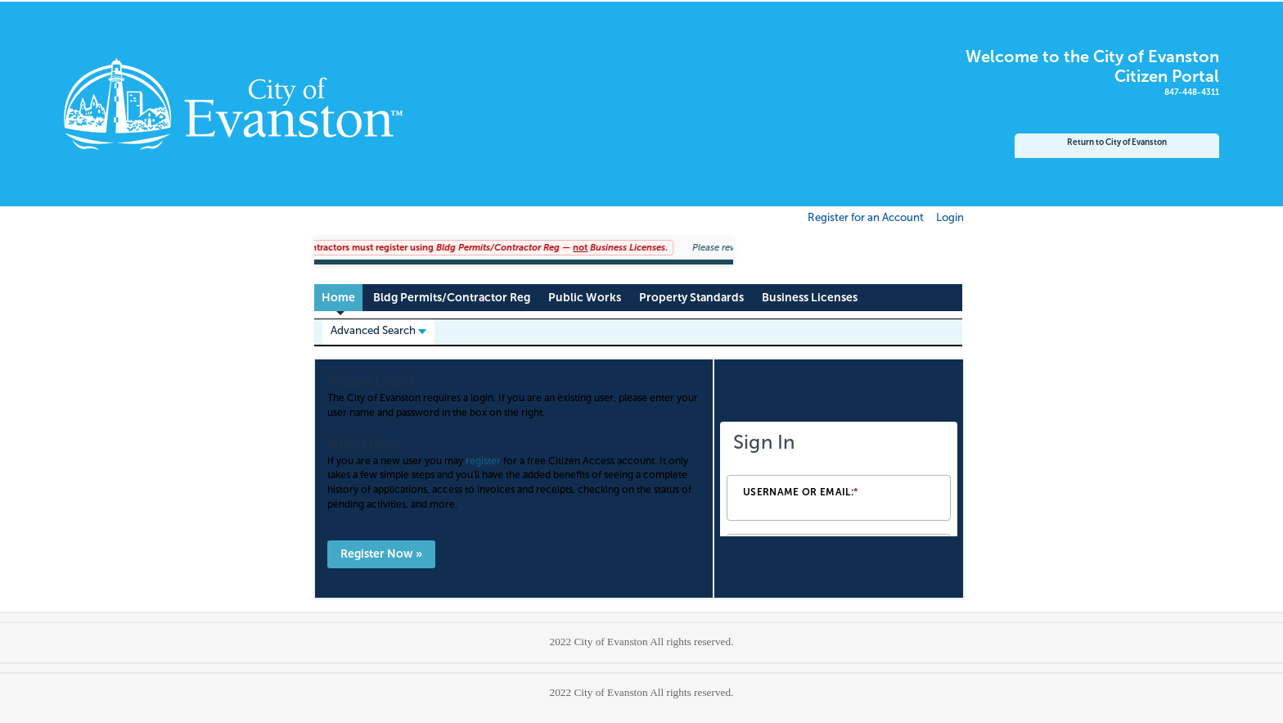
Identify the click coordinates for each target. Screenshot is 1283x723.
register (483, 461)
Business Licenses (810, 298)
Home (338, 298)
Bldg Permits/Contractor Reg (451, 298)
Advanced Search (378, 330)
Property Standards (691, 298)
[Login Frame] (838, 479)
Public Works (584, 298)
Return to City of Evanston (1117, 142)
